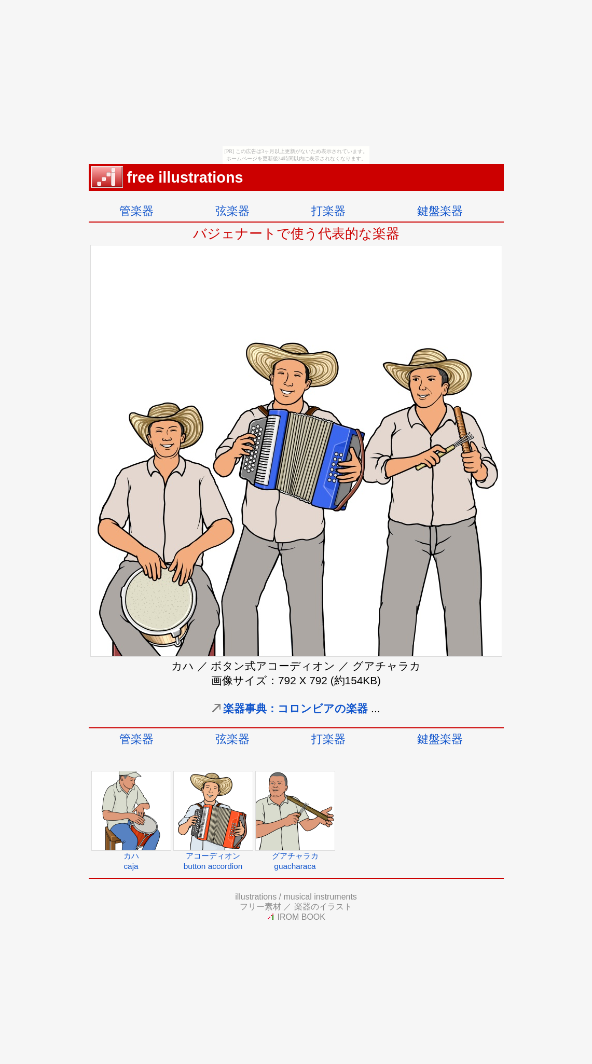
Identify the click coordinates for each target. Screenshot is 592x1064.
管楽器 (136, 210)
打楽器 (328, 210)
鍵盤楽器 (440, 210)
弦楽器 (232, 210)
